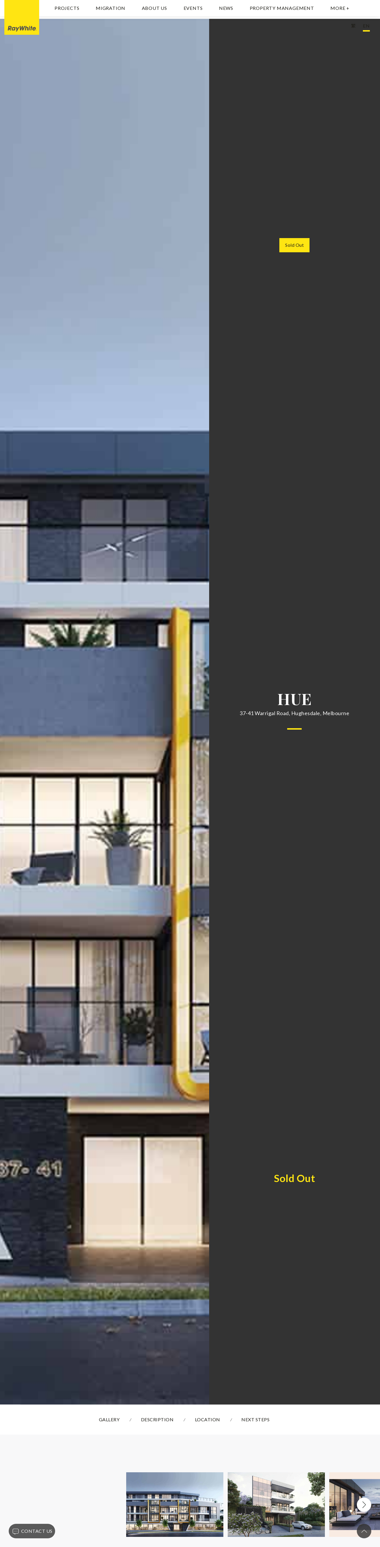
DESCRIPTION (157, 1419)
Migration (110, 9)
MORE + (340, 9)
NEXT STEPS (255, 1419)
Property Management (282, 9)
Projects (67, 9)
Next (364, 1504)
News (226, 9)
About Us (154, 9)
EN (366, 28)
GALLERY (109, 1419)
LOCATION (207, 1419)
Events (193, 9)
